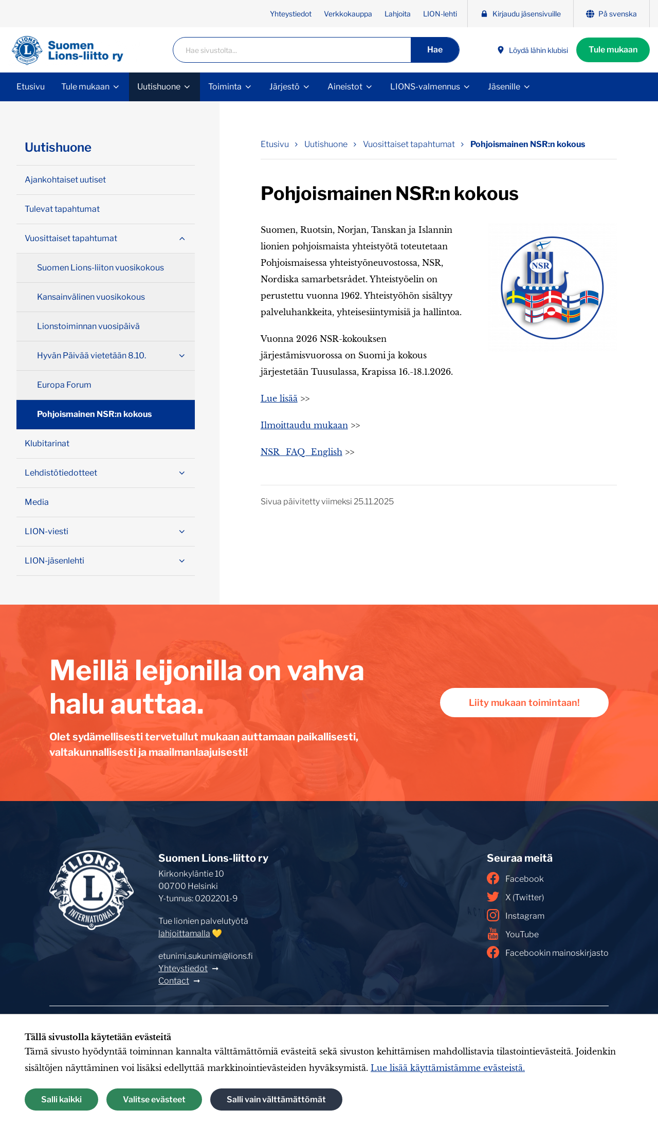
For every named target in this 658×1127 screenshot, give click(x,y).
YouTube (513, 934)
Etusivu (30, 87)
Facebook (515, 878)
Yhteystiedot (291, 13)
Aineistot (344, 87)
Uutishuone (158, 87)
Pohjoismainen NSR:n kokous (94, 414)
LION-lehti (440, 13)
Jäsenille (504, 87)
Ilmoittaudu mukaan (304, 425)
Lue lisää (279, 398)
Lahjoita (398, 13)
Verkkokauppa (348, 13)
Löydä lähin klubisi (532, 50)
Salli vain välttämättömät (276, 1099)
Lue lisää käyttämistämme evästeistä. (448, 1068)
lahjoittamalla (184, 933)
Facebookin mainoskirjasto (548, 952)
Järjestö (284, 87)
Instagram (515, 915)
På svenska (611, 13)
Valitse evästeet (154, 1099)
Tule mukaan (613, 49)
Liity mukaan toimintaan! (524, 702)
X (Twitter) (515, 896)
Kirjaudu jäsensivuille (520, 13)
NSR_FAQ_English (301, 452)
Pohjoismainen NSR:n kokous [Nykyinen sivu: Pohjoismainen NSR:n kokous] (527, 144)
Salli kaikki (61, 1099)
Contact (173, 981)
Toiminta (225, 87)
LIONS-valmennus (425, 87)
